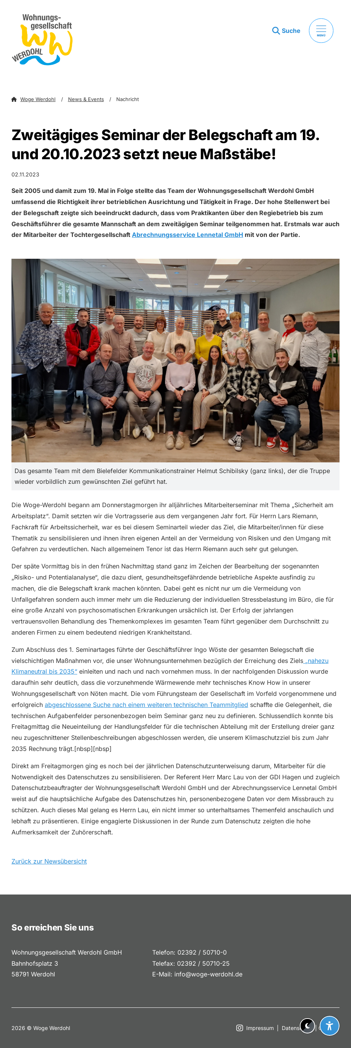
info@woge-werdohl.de (208, 974)
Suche (291, 30)
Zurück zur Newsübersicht (49, 861)
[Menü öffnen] (321, 30)
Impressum (260, 1028)
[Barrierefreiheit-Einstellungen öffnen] (330, 1026)
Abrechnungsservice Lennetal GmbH (187, 234)
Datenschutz (298, 1028)
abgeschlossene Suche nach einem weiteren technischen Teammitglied (146, 704)
